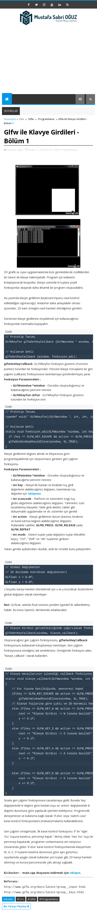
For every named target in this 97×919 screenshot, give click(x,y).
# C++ (20, 898)
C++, (51, 149)
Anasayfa (10, 119)
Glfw (31, 119)
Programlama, (69, 149)
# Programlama (48, 898)
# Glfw (32, 898)
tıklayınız (34, 493)
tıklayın (75, 873)
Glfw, (57, 149)
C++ (21, 119)
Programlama (46, 119)
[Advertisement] (48, 64)
